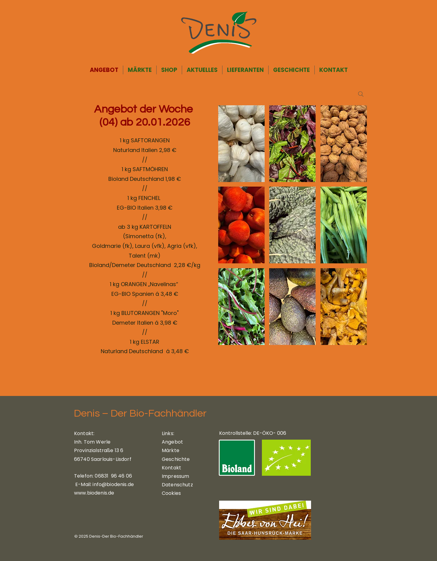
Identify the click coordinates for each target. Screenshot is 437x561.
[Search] (360, 94)
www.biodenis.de (94, 492)
